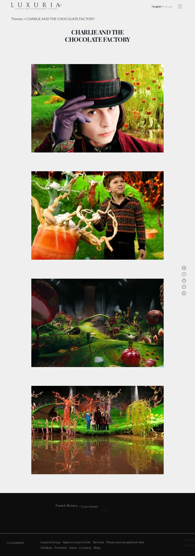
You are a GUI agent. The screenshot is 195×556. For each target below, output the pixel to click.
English (157, 6)
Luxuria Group (50, 550)
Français (167, 6)
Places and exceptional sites (125, 550)
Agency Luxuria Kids (77, 550)
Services (98, 550)
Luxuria (14, 542)
